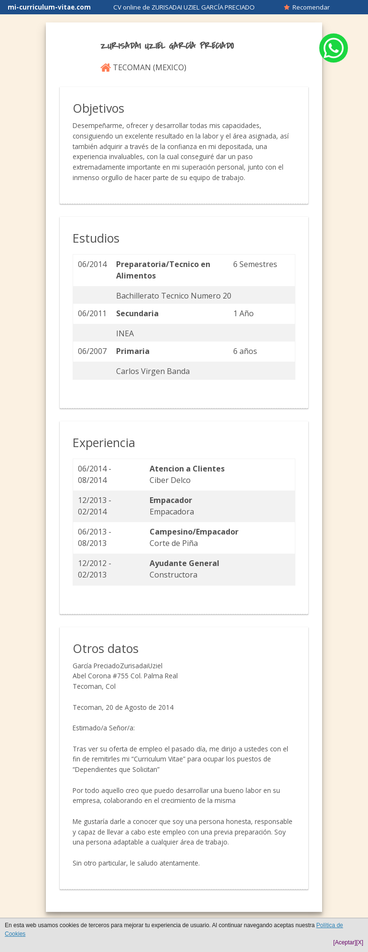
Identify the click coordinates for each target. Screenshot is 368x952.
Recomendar (307, 7)
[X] (359, 942)
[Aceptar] (344, 942)
